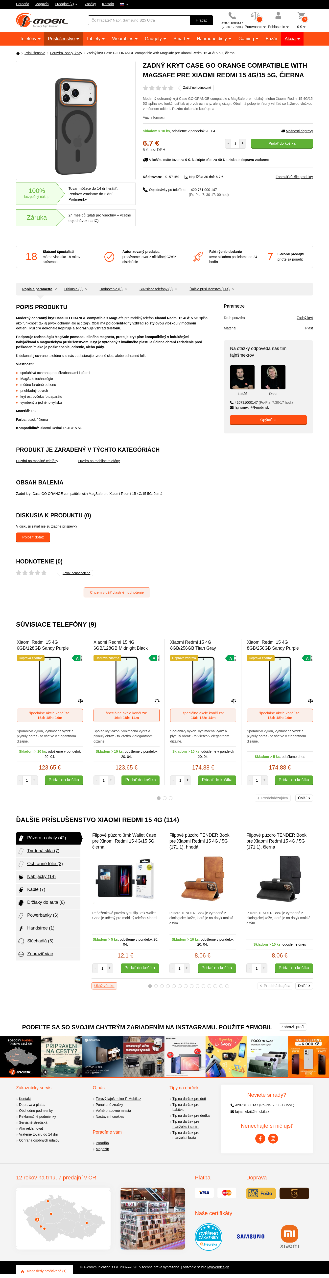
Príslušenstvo (62, 38)
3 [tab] (170, 798)
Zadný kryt (305, 318)
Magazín (42, 4)
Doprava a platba (32, 1105)
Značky (90, 4)
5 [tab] (174, 986)
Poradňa (22, 4)
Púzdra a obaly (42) (41, 838)
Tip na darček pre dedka (191, 1116)
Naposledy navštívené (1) (44, 1271)
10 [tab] (203, 986)
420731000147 (261, 402)
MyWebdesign (218, 1267)
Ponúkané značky (109, 1105)
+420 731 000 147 (209, 192)
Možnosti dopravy (297, 131)
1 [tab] (159, 798)
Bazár (271, 38)
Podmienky (78, 199)
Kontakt (108, 4)
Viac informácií (154, 117)
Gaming (246, 38)
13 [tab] (221, 986)
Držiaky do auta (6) (41, 902)
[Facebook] (260, 1139)
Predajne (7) (64, 4)
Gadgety (154, 38)
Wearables (123, 38)
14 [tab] (227, 986)
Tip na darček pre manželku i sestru (185, 1124)
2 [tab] (164, 798)
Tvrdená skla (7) (38, 851)
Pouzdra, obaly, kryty (66, 53)
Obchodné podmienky (36, 1111)
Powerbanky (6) (37, 915)
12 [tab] (215, 986)
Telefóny (29, 38)
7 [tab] (186, 986)
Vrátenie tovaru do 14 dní (38, 1134)
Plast (309, 328)
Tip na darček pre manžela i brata (185, 1135)
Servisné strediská (33, 1122)
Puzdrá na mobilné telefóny (37, 461)
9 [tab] (197, 986)
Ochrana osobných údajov (39, 1140)
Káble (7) (31, 890)
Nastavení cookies (110, 1116)
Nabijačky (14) (36, 877)
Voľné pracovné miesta (113, 1111)
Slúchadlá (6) (35, 941)
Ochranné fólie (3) (40, 864)
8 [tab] (191, 986)
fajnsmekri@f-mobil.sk (249, 407)
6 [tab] (180, 986)
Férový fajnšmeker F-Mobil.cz (118, 1099)
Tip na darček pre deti (189, 1099)
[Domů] (17, 53)
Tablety (94, 38)
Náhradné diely (212, 38)
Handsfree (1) (35, 928)
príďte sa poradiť (290, 259)
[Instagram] (273, 1139)
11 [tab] (209, 986)
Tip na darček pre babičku (185, 1107)
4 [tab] (168, 986)
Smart (180, 38)
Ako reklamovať (31, 1128)
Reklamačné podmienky (37, 1116)
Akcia (291, 38)
